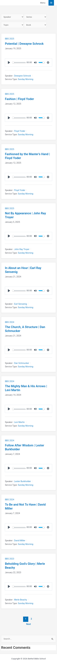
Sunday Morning (25, 79)
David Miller (19, 540)
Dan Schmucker (21, 363)
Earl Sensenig (20, 304)
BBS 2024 (9, 322)
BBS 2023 (9, 559)
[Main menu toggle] (51, 3)
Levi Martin (19, 422)
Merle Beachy (20, 600)
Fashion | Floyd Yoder (19, 99)
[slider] (18, 62)
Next (28, 624)
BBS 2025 (9, 39)
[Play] (9, 62)
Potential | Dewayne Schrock (24, 43)
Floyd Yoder (19, 131)
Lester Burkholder (22, 481)
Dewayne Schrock (22, 76)
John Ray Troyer (21, 249)
